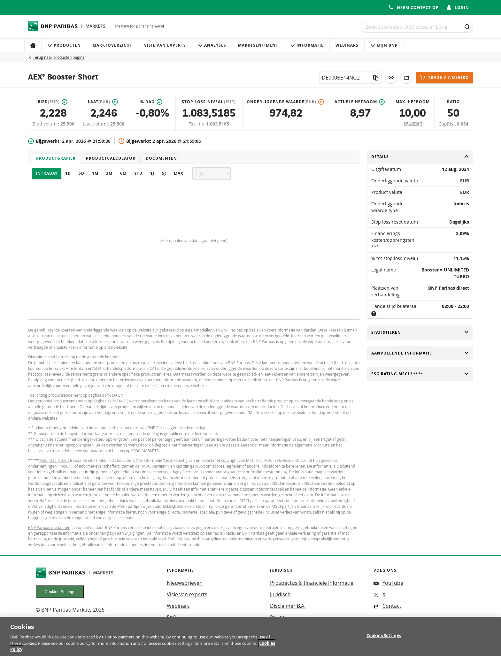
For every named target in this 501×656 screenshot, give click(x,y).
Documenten (161, 158)
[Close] (491, 640)
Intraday (47, 173)
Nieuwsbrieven (185, 582)
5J (164, 173)
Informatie (307, 45)
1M (95, 173)
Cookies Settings (60, 591)
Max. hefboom (413, 101)
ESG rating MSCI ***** (420, 374)
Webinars (346, 45)
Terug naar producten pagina (59, 57)
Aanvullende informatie (420, 353)
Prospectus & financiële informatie (311, 582)
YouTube (388, 583)
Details (420, 156)
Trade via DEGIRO (444, 77)
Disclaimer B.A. (287, 605)
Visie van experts (165, 45)
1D (68, 173)
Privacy (278, 617)
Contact (387, 606)
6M (123, 173)
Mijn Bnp (384, 45)
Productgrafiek (56, 158)
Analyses (212, 45)
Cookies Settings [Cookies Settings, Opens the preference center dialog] (383, 640)
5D (81, 173)
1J (152, 173)
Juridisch (280, 594)
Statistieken (420, 332)
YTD (138, 173)
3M (109, 173)
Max (178, 173)
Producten (64, 45)
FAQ (171, 617)
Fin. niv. (197, 124)
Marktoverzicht (112, 45)
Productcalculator (110, 158)
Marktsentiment (258, 45)
